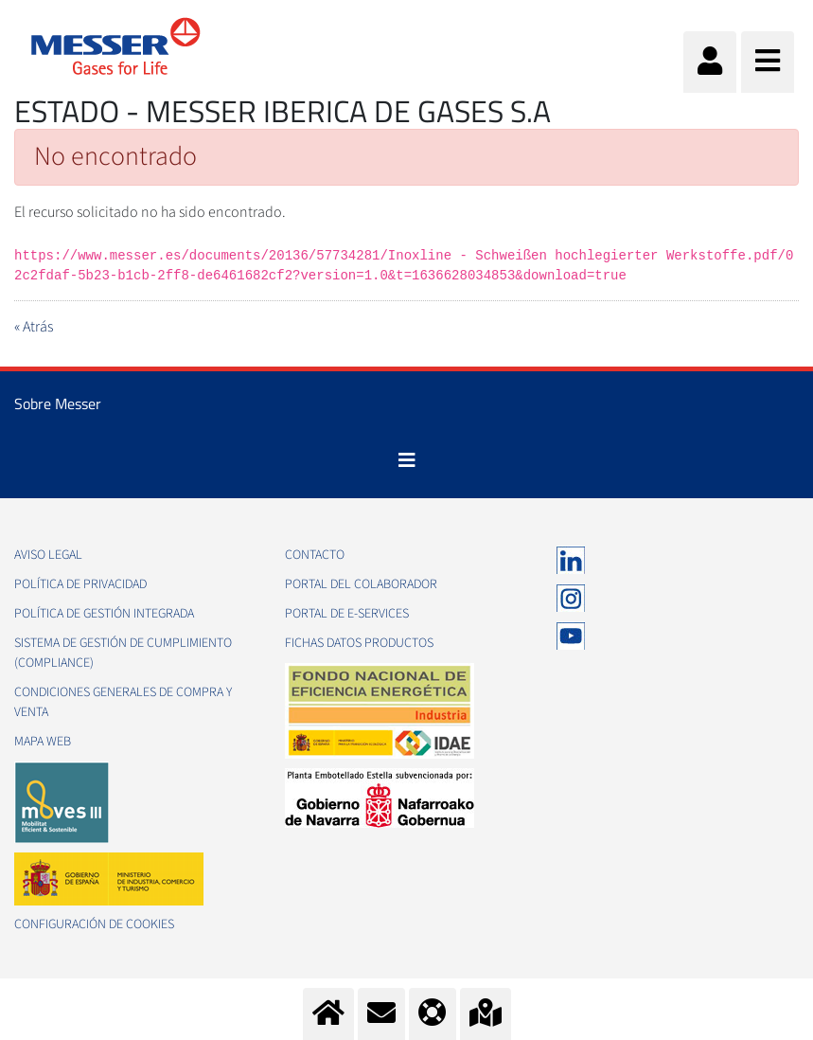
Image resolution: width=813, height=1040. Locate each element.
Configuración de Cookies (94, 924)
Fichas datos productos (359, 643)
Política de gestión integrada (104, 613)
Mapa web (42, 741)
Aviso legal (48, 555)
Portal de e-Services (347, 613)
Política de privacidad (80, 584)
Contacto (315, 555)
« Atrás (33, 326)
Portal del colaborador (361, 584)
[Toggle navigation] (407, 460)
